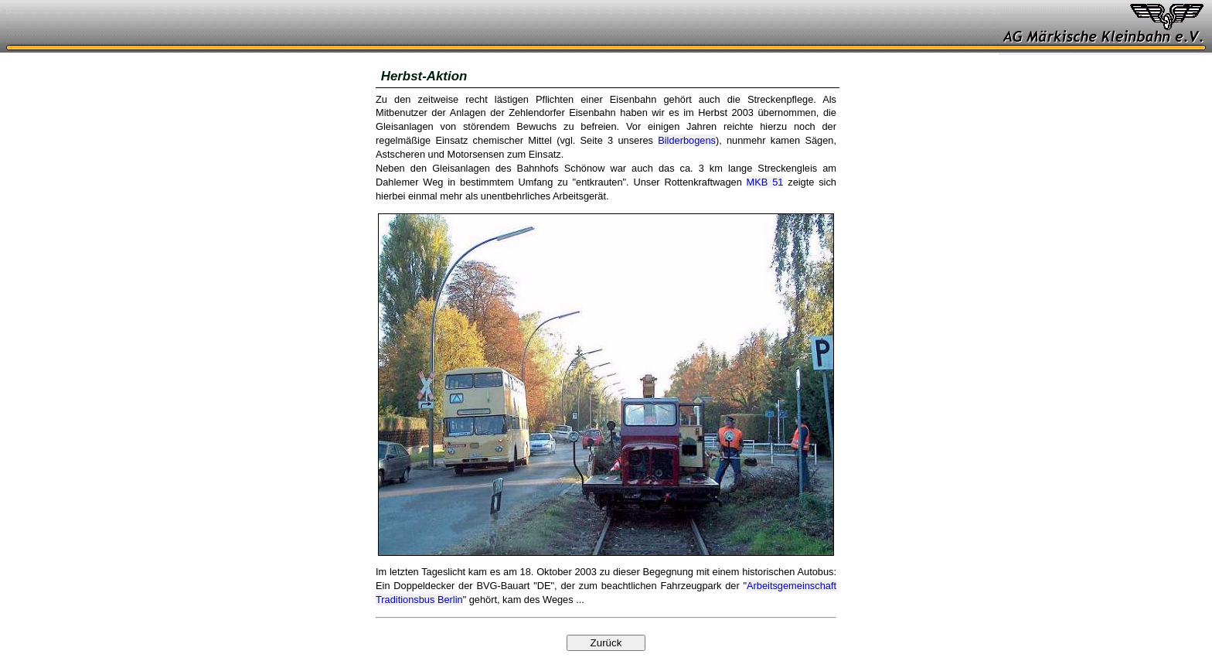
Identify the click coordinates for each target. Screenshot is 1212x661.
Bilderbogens (687, 140)
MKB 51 (765, 182)
